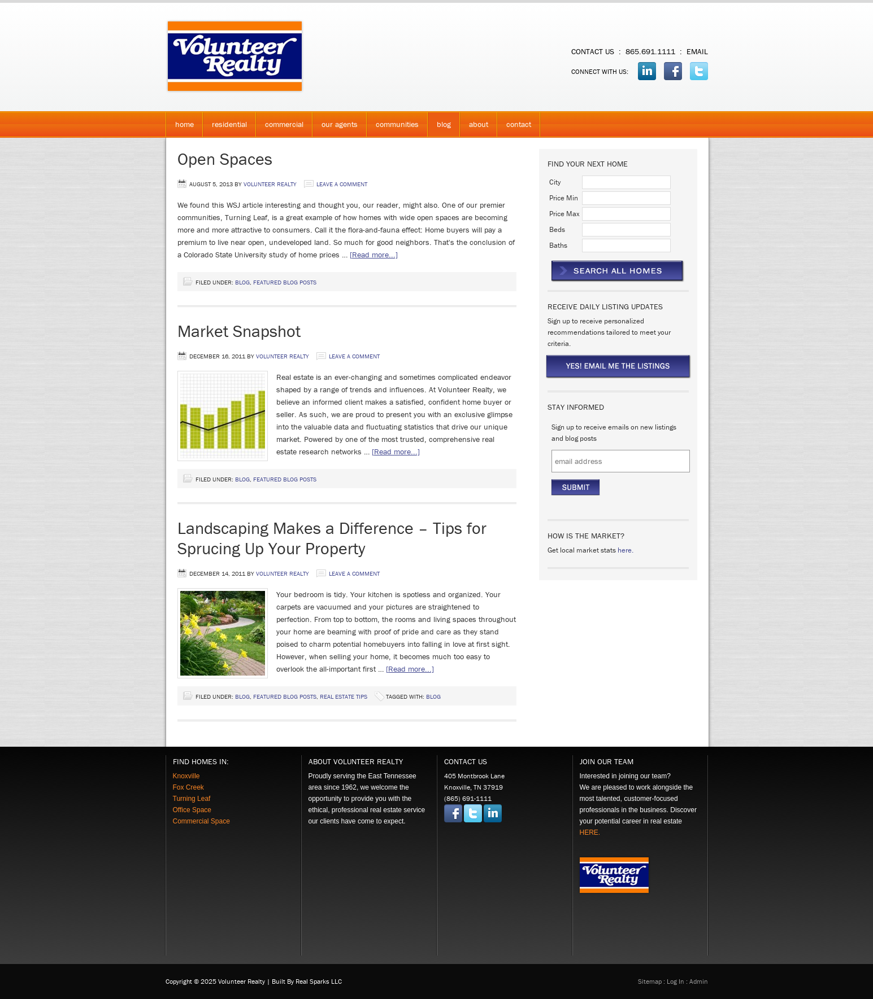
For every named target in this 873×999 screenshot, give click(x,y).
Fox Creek (188, 787)
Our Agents (335, 128)
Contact (518, 124)
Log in (675, 981)
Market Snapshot (239, 331)
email (697, 51)
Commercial (279, 128)
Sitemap (650, 981)
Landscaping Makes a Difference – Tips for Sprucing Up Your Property (332, 538)
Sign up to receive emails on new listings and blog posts (613, 432)
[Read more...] (374, 254)
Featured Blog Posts (284, 282)
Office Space (192, 810)
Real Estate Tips (343, 696)
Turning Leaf (192, 799)
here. (625, 550)
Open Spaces (224, 158)
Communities (393, 128)
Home (184, 124)
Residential (225, 128)
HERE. (590, 832)
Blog (444, 124)
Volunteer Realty (279, 56)
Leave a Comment (341, 184)
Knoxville (186, 776)
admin (698, 981)
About (474, 128)
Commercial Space (201, 821)
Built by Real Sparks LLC (307, 981)
